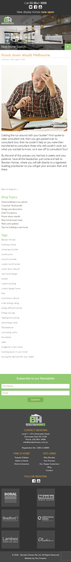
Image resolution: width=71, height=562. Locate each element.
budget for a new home (11, 346)
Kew (3, 293)
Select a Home (21, 461)
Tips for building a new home (14, 227)
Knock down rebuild (10, 216)
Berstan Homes (8, 239)
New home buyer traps (11, 220)
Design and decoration (11, 209)
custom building (8, 283)
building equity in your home (14, 351)
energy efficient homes (11, 307)
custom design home (10, 288)
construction (7, 254)
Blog (49, 467)
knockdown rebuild (10, 298)
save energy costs (9, 322)
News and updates (10, 223)
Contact (49, 470)
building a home (8, 244)
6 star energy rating (10, 303)
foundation (6, 337)
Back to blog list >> (10, 189)
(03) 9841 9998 (39, 439)
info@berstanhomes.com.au (35, 442)
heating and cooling (10, 317)
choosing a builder (9, 249)
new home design (9, 273)
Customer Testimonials (11, 205)
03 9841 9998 (38, 3)
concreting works (9, 332)
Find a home (22, 453)
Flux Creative (40, 558)
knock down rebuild (10, 268)
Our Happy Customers (49, 464)
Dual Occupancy (9, 212)
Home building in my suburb (14, 201)
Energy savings (8, 312)
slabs (3, 342)
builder (4, 278)
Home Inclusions (21, 464)
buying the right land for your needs (17, 356)
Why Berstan (49, 457)
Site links (49, 453)
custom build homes (10, 264)
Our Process (49, 461)
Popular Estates (22, 457)
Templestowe (7, 327)
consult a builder (9, 259)
